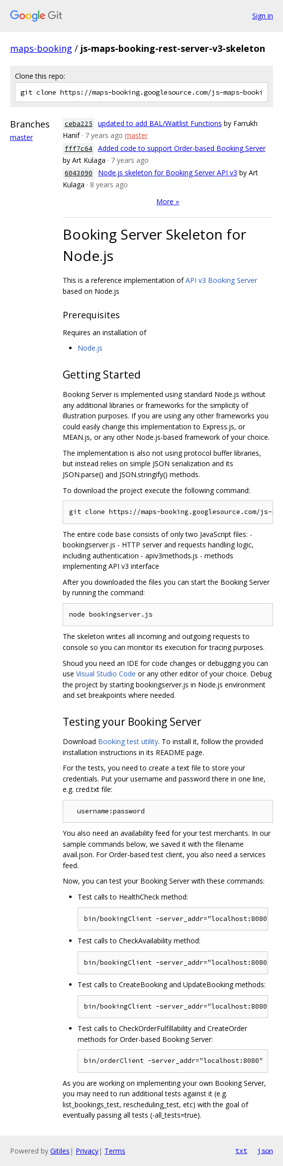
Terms (114, 1151)
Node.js (90, 348)
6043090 (79, 173)
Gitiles (60, 1151)
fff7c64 (79, 148)
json (265, 1150)
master (21, 137)
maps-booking (41, 48)
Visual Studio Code (106, 673)
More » (167, 201)
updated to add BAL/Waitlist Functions (160, 123)
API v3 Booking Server (221, 280)
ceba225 (79, 124)
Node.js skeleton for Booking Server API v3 (167, 172)
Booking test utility (128, 741)
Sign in (262, 15)
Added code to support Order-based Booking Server (182, 148)
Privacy (87, 1151)
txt (241, 1150)
